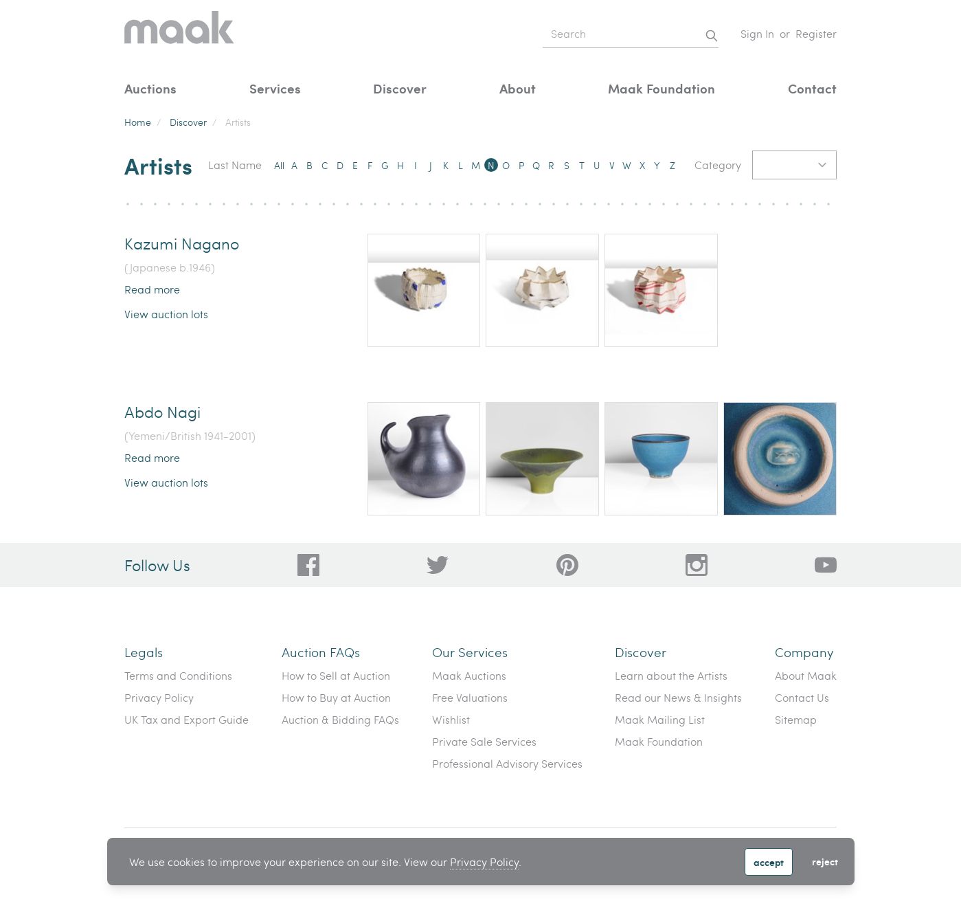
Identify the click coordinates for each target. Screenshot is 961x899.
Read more (152, 289)
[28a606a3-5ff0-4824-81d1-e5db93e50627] (697, 565)
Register (816, 33)
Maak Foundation (661, 88)
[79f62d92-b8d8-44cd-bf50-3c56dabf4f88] (438, 565)
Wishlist (451, 719)
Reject (825, 861)
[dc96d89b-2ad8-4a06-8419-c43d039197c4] (308, 565)
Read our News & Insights (678, 697)
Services (275, 88)
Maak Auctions (469, 675)
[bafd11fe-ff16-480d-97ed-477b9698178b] (567, 565)
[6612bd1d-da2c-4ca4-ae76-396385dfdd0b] (826, 565)
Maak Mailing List (660, 719)
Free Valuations (470, 697)
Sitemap (796, 719)
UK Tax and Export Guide (186, 719)
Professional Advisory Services (507, 763)
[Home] (179, 34)
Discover (400, 88)
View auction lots (166, 314)
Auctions (150, 88)
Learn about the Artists (671, 675)
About (517, 88)
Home (137, 122)
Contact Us (802, 697)
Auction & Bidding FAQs (340, 719)
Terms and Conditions (178, 675)
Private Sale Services (484, 741)
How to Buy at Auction (336, 697)
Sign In (757, 33)
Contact (812, 88)
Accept (769, 862)
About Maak (806, 675)
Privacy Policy (484, 861)
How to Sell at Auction (336, 675)
